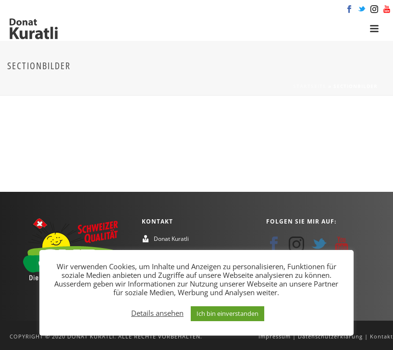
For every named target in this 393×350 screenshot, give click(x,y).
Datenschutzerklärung (330, 336)
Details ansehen (157, 313)
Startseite (309, 86)
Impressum (274, 336)
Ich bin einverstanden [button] (227, 313)
